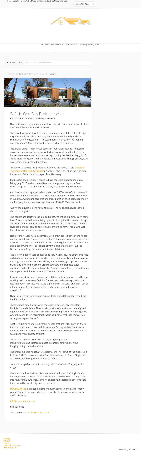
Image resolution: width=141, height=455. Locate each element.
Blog (52, 1)
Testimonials (44, 1)
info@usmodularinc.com (22, 401)
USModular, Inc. (18, 388)
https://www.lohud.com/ (36, 412)
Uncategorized (60, 1)
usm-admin (24, 73)
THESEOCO (132, 449)
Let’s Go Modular (31, 1)
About (15, 1)
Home (10, 1)
